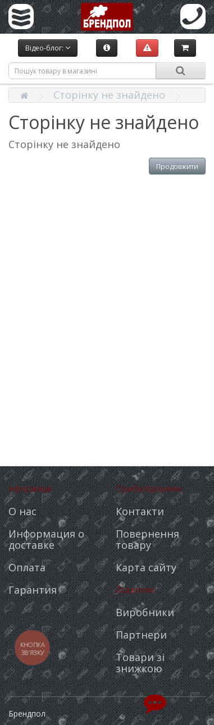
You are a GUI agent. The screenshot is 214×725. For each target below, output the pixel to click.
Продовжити (177, 166)
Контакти (140, 511)
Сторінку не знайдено (109, 95)
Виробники (145, 612)
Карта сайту (146, 567)
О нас (22, 511)
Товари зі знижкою (140, 662)
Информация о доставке (46, 539)
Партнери (141, 634)
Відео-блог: (47, 48)
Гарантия (32, 589)
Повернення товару (147, 539)
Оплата (26, 567)
